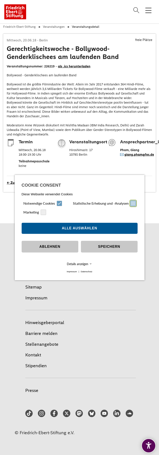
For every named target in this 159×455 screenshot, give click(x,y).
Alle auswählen (79, 228)
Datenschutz (86, 271)
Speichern (109, 246)
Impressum (72, 271)
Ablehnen (49, 246)
